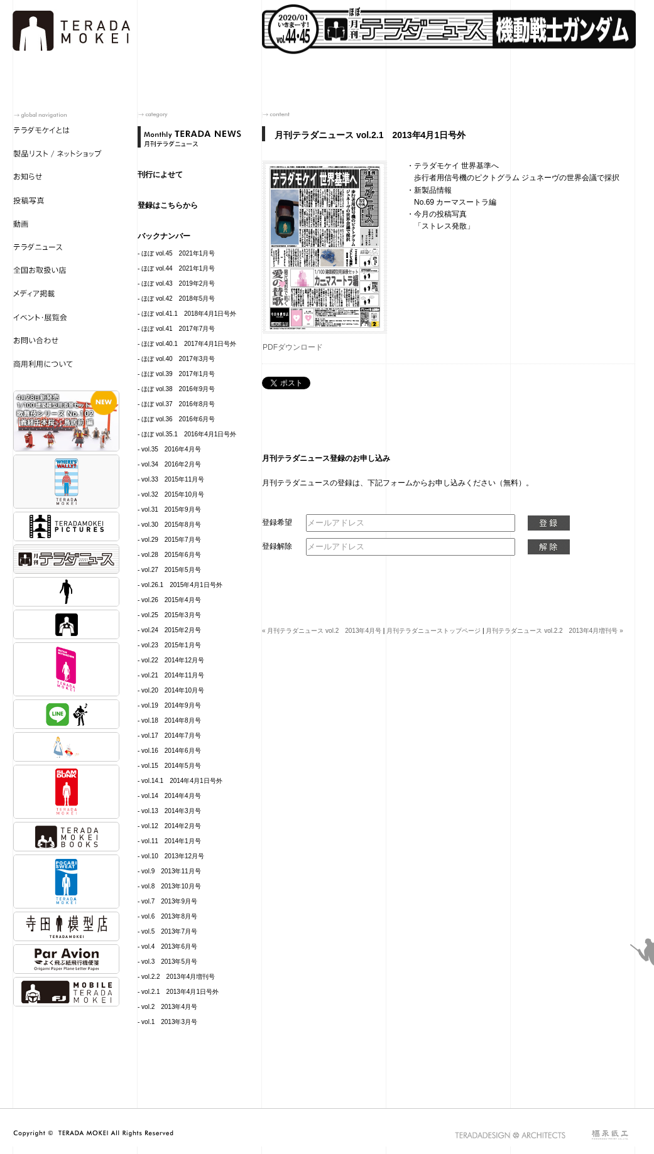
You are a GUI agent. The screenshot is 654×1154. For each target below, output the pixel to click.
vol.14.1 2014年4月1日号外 (181, 780)
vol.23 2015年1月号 (171, 645)
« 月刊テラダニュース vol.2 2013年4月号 (321, 630)
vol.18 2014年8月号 (171, 720)
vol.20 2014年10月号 (172, 690)
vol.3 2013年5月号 (169, 961)
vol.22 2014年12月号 (172, 660)
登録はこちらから (168, 205)
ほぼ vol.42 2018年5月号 (178, 298)
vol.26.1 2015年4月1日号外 (181, 584)
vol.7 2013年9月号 (169, 901)
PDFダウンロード (293, 347)
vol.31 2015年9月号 (171, 509)
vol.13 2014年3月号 (171, 810)
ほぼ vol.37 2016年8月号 (178, 404)
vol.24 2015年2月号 (171, 630)
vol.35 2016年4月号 (171, 449)
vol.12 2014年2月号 (171, 825)
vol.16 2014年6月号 (171, 750)
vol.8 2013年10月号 (171, 886)
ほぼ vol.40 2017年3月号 (178, 358)
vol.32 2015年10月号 (172, 494)
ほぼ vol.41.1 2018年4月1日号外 (188, 313)
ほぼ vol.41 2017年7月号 (178, 328)
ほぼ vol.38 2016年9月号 (178, 389)
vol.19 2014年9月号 (171, 705)
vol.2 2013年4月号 (169, 1006)
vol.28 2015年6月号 (171, 554)
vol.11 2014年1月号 (171, 841)
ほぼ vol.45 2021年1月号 (178, 253)
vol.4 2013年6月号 (169, 946)
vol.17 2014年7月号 (171, 735)
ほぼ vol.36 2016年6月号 (178, 419)
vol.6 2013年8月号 (169, 916)
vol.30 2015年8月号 (171, 524)
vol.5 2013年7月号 (169, 931)
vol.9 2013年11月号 (171, 871)
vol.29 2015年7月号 (171, 539)
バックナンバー (164, 236)
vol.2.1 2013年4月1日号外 (180, 991)
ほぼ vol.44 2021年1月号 (178, 268)
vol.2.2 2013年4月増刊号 (178, 976)
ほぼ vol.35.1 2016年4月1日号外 (188, 434)
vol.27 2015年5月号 (171, 569)
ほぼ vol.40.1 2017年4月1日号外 (188, 343)
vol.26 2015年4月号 (171, 599)
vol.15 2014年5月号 (171, 765)
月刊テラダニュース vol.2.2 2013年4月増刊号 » (554, 630)
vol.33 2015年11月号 (172, 479)
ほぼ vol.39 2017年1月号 (178, 373)
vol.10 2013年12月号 (172, 856)
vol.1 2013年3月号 (169, 1021)
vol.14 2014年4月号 (171, 795)
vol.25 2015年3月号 (171, 615)
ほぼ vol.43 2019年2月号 (178, 283)
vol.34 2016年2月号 (171, 464)
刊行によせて (160, 174)
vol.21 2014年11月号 (172, 675)
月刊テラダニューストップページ (433, 630)
